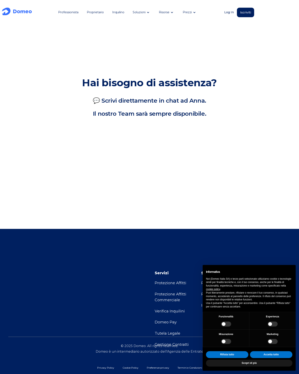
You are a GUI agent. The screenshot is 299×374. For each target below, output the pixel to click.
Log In (229, 12)
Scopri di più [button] (249, 363)
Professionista (68, 12)
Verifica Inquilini (170, 294)
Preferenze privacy (158, 367)
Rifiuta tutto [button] (227, 354)
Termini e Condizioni (190, 367)
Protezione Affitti (170, 266)
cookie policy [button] (213, 289)
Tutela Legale (167, 317)
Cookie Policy (130, 367)
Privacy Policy (105, 367)
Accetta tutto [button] (271, 354)
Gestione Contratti (172, 328)
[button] (142, 12)
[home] (17, 12)
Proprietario (95, 12)
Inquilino (118, 12)
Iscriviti (245, 12)
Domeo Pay (166, 306)
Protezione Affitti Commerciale (170, 280)
